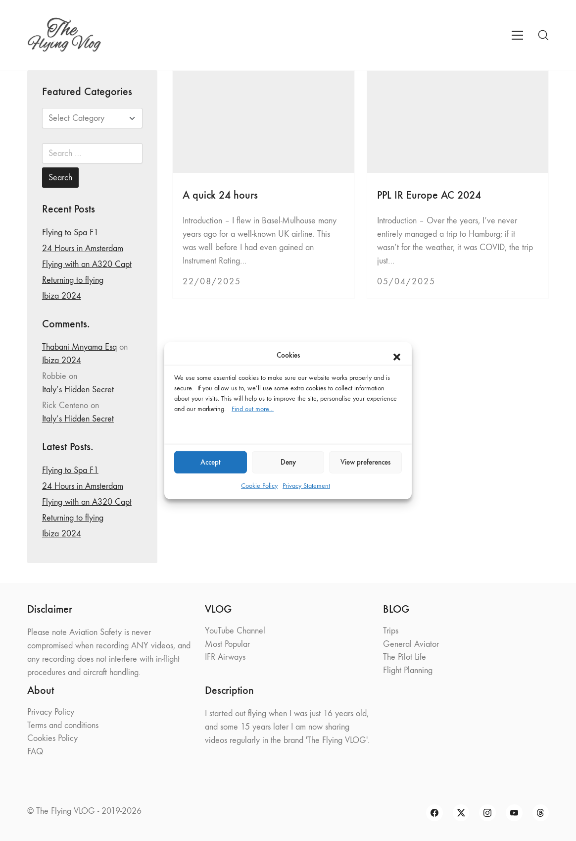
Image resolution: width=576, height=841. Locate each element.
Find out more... (253, 408)
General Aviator (411, 644)
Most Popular (227, 644)
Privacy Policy (50, 712)
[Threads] (540, 812)
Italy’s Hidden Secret (78, 389)
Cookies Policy (52, 738)
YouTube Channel (235, 631)
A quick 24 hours (220, 195)
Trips (390, 631)
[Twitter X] (461, 812)
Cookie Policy (259, 485)
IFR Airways (225, 657)
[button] (397, 355)
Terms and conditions (62, 725)
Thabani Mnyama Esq (79, 347)
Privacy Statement (306, 485)
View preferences (365, 462)
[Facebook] (434, 812)
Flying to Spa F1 (70, 232)
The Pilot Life (404, 657)
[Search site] (543, 35)
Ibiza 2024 (61, 296)
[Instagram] (487, 812)
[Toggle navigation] (517, 35)
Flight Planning (407, 670)
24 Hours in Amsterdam (82, 248)
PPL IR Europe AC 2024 (429, 195)
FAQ (35, 751)
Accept (210, 462)
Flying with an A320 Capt (87, 264)
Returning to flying (72, 280)
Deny (288, 462)
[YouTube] (514, 812)
